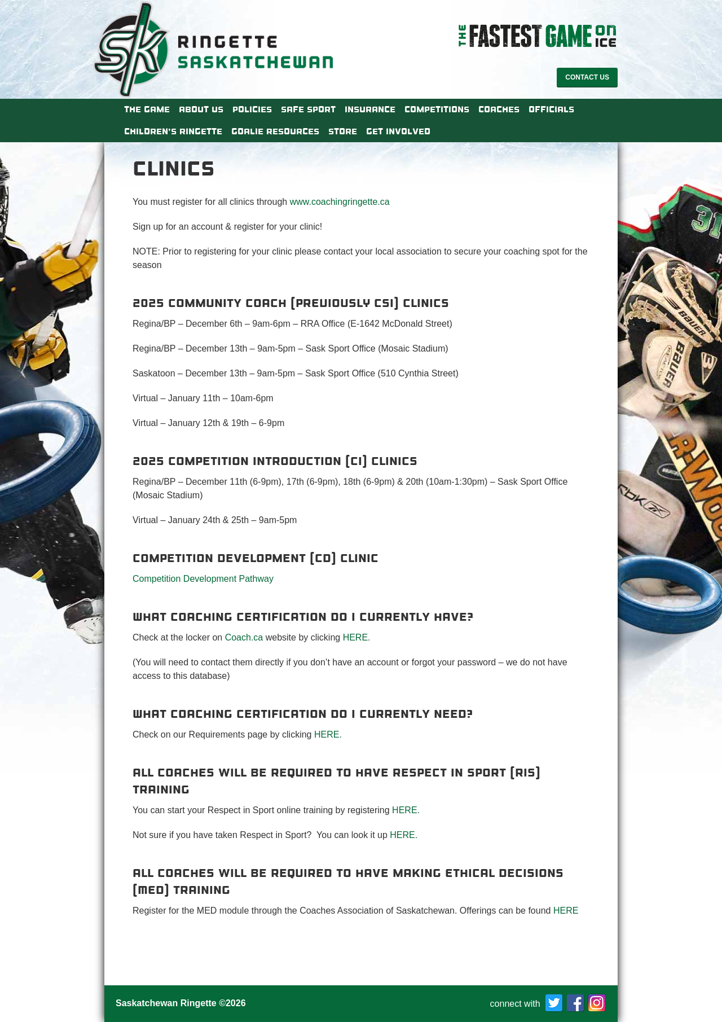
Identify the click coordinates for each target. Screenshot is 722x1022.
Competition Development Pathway (203, 579)
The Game (147, 109)
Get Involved (398, 131)
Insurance (370, 109)
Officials (551, 109)
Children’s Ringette (173, 131)
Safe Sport (308, 109)
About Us (201, 109)
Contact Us (587, 77)
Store (342, 131)
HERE (567, 910)
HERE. (357, 637)
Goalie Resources (275, 131)
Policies (252, 109)
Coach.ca (244, 637)
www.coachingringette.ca (340, 202)
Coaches (499, 109)
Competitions (436, 109)
